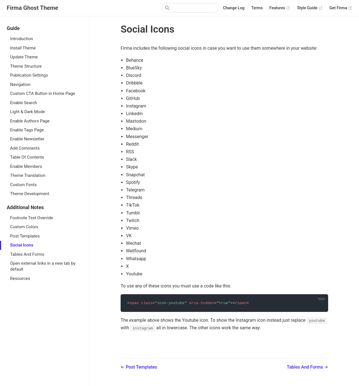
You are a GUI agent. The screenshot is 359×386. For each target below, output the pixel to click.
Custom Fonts (23, 184)
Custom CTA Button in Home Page (42, 93)
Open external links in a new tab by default (42, 266)
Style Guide (310, 8)
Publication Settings (29, 75)
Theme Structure (26, 66)
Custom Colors (24, 226)
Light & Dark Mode (27, 111)
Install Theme (23, 48)
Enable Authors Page (30, 121)
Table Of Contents (27, 157)
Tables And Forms (27, 254)
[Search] (190, 8)
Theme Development (29, 193)
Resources (20, 278)
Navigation (20, 84)
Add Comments (25, 148)
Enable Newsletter (27, 138)
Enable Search (23, 102)
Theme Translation (27, 175)
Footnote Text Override (31, 217)
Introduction (21, 38)
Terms (257, 8)
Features (280, 8)
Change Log (234, 8)
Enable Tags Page (27, 130)
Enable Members (26, 166)
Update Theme (24, 57)
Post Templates (25, 236)
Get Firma (341, 8)
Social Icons (21, 245)
